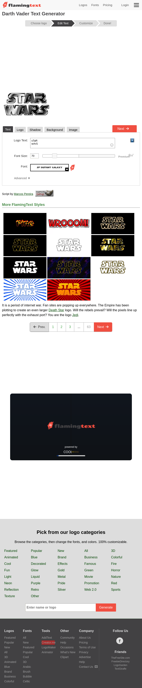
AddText (47, 637)
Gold (61, 570)
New (61, 551)
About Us (85, 637)
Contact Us (88, 666)
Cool (7, 563)
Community (67, 637)
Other (35, 596)
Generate (106, 607)
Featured (10, 551)
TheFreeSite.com (120, 657)
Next (123, 128)
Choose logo (39, 23)
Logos (83, 5)
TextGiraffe (120, 668)
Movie (88, 576)
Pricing (107, 5)
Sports (115, 589)
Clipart (64, 657)
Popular (36, 551)
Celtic (26, 681)
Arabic (27, 666)
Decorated (38, 563)
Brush (26, 671)
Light (7, 576)
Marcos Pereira (23, 194)
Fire (114, 563)
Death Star (56, 310)
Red (114, 583)
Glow (34, 570)
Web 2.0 (90, 589)
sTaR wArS (72, 143)
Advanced (20, 178)
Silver (62, 589)
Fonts (95, 5)
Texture (9, 596)
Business (91, 557)
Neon (8, 583)
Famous (90, 563)
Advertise (85, 657)
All (86, 551)
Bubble (27, 676)
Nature (116, 576)
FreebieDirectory (121, 661)
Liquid (35, 576)
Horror (115, 570)
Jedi (75, 315)
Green (88, 570)
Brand (62, 557)
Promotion (91, 583)
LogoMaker (48, 647)
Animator (47, 652)
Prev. (39, 327)
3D (113, 551)
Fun (7, 570)
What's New (67, 652)
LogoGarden (120, 665)
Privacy (83, 652)
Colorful (116, 557)
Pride (61, 583)
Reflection (11, 589)
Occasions (66, 647)
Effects (63, 563)
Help (63, 642)
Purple (35, 583)
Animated (11, 557)
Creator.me (48, 642)
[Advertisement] (71, 61)
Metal (62, 576)
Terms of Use (87, 647)
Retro (35, 589)
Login (125, 5)
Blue (34, 557)
